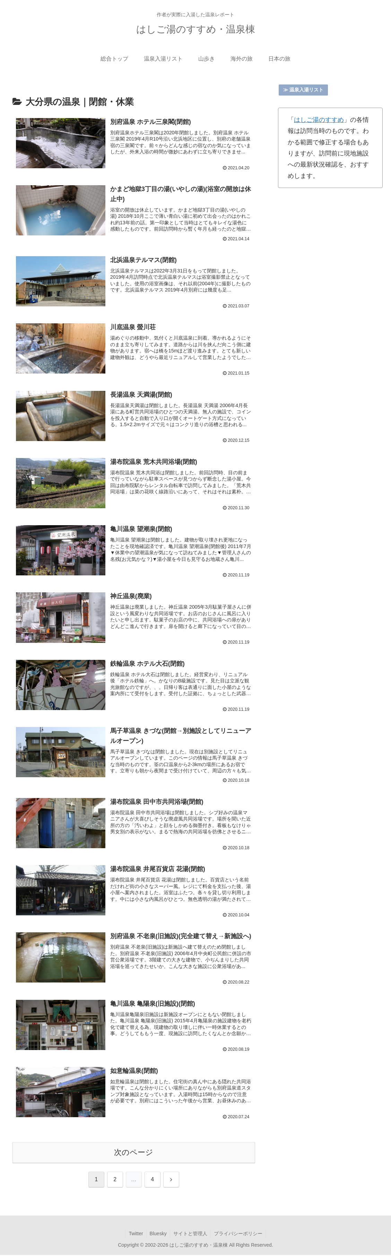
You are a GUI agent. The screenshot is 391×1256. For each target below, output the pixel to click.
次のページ (133, 1153)
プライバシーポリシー (239, 1234)
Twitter (135, 1234)
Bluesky (157, 1234)
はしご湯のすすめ (319, 119)
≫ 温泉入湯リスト (303, 89)
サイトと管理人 (191, 1234)
